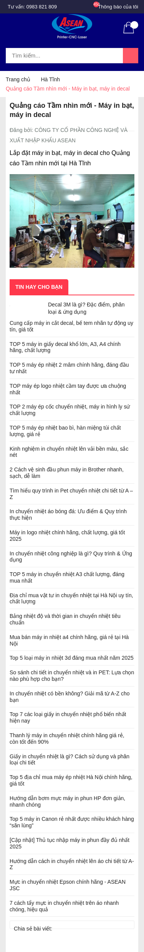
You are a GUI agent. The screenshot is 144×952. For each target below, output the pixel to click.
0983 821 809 (41, 7)
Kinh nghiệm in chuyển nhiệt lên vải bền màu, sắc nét (69, 452)
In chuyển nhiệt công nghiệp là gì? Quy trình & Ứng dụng (71, 556)
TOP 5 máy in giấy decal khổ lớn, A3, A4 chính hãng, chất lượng (65, 347)
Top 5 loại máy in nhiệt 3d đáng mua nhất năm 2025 (72, 658)
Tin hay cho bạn (39, 287)
